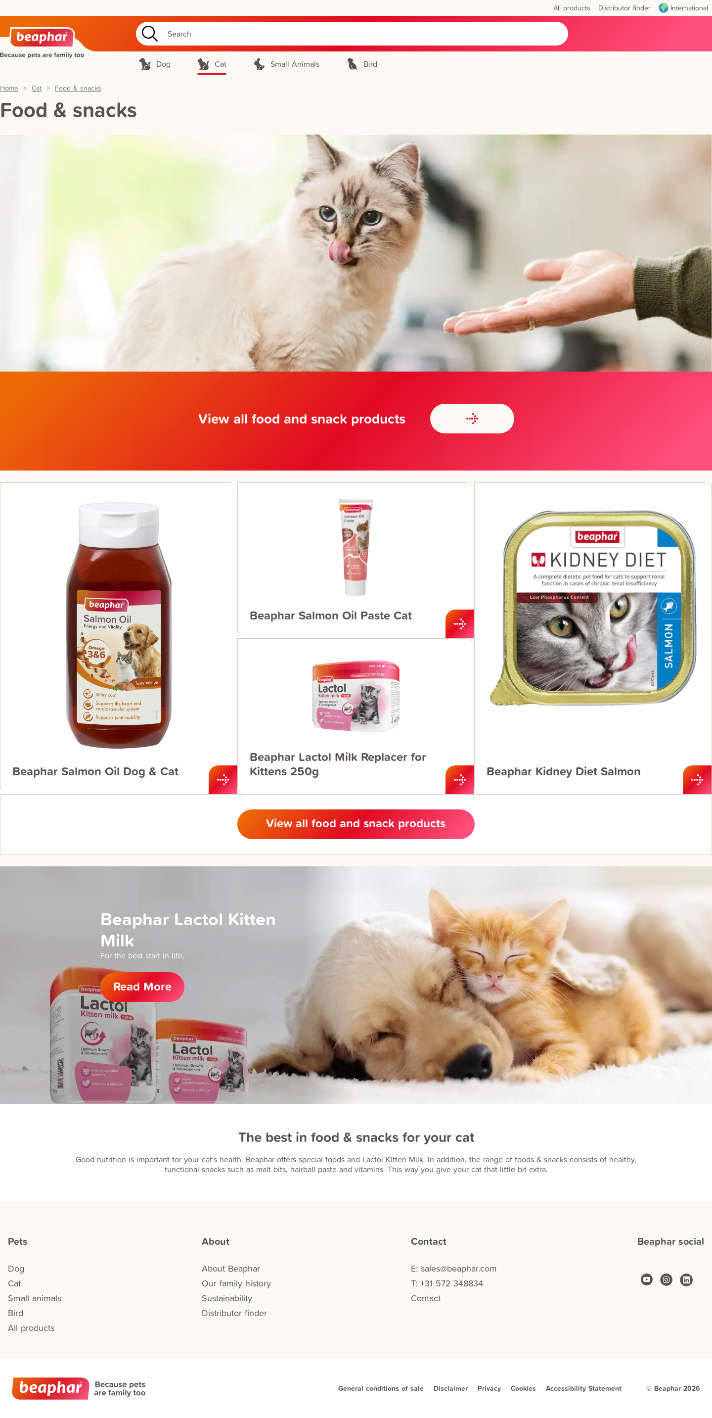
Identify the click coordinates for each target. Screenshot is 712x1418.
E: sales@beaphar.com (454, 1268)
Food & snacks (78, 88)
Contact (426, 1298)
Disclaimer (451, 1388)
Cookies (523, 1388)
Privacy (489, 1388)
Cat (37, 88)
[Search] (352, 34)
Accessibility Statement (584, 1388)
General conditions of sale (381, 1388)
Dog (16, 1268)
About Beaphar (231, 1268)
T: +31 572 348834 (447, 1283)
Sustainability (227, 1298)
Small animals (34, 1298)
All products (31, 1328)
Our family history (236, 1283)
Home (9, 88)
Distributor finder (234, 1313)
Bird (15, 1313)
